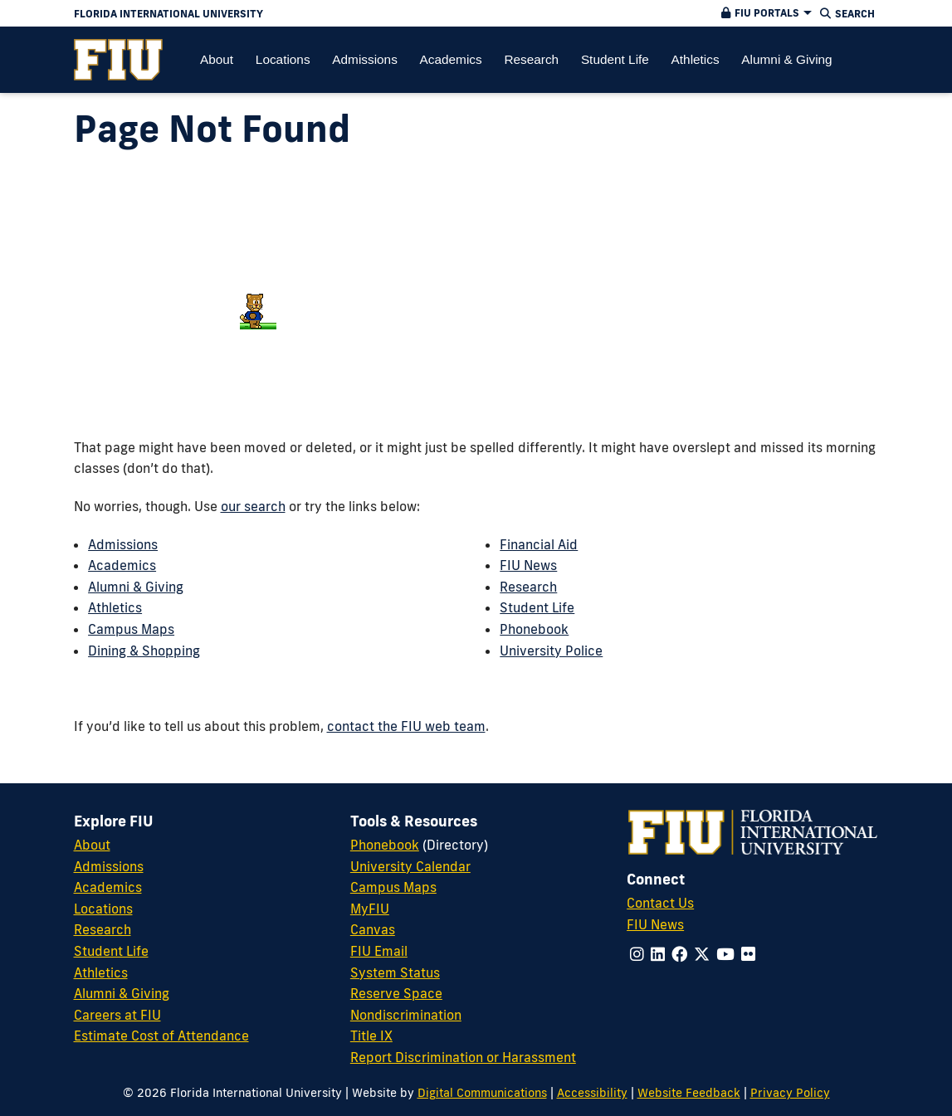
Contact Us (660, 902)
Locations (103, 908)
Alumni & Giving (135, 586)
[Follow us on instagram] (637, 953)
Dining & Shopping (144, 650)
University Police (551, 650)
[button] (764, 13)
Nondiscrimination (405, 1014)
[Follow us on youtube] (725, 953)
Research (528, 586)
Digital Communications (482, 1092)
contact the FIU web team (406, 726)
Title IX (371, 1035)
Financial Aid (539, 544)
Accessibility (592, 1092)
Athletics (115, 607)
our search (253, 506)
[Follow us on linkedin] (657, 953)
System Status (395, 972)
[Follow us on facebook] (679, 953)
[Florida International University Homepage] (344, 13)
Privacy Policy (790, 1092)
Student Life (537, 607)
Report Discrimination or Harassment (463, 1057)
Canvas (372, 929)
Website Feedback (688, 1092)
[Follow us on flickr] (748, 953)
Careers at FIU (117, 1014)
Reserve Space (396, 993)
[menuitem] (118, 60)
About (92, 844)
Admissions (123, 544)
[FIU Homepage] (118, 60)
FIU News (528, 565)
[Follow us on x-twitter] (702, 953)
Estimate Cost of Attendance (161, 1035)
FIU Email (379, 951)
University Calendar (410, 866)
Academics (122, 565)
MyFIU (369, 908)
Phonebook (534, 629)
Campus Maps (131, 629)
